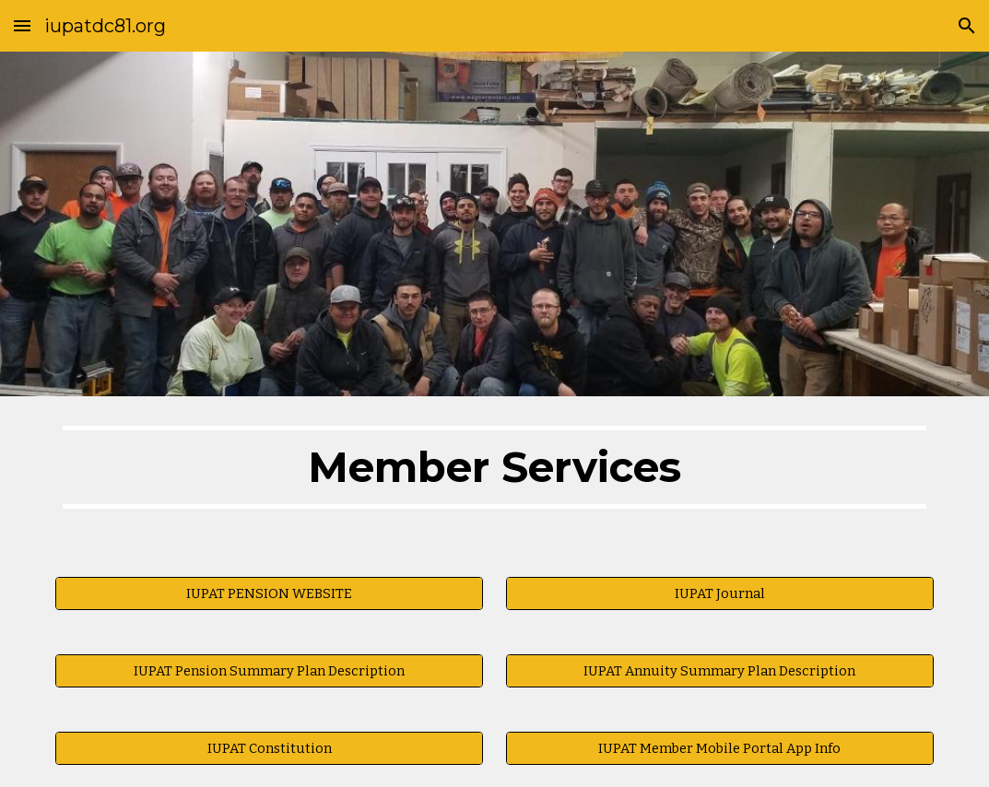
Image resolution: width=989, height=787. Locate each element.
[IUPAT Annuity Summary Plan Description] (720, 671)
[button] (22, 25)
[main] (494, 475)
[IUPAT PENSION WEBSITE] (269, 594)
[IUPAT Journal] (720, 594)
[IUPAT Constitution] (269, 748)
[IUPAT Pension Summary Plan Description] (269, 671)
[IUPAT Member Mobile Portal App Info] (720, 748)
